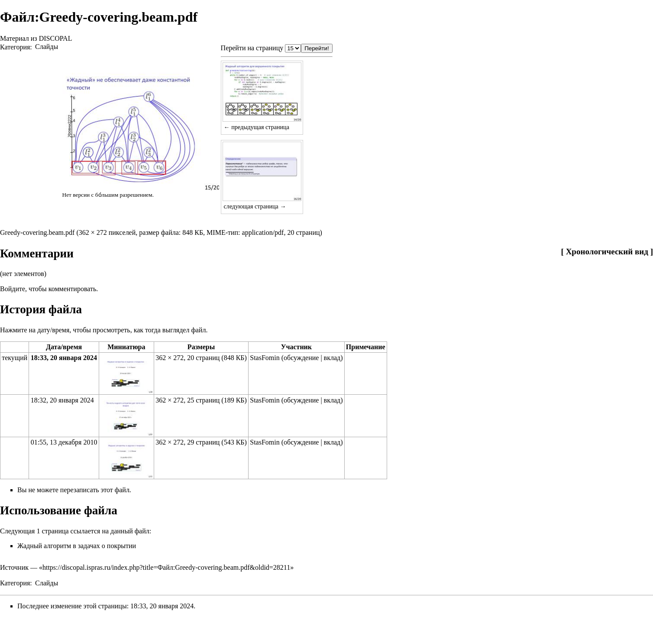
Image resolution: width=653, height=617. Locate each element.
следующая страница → (255, 206)
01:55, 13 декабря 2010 (64, 442)
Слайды (46, 46)
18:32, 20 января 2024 (62, 400)
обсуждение (301, 357)
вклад (332, 357)
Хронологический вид (607, 251)
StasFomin (264, 357)
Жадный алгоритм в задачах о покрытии (76, 545)
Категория (15, 46)
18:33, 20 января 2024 (64, 357)
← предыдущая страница (256, 126)
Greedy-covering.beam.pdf (37, 232)
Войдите (12, 288)
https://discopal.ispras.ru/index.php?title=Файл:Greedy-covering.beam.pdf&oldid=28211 (166, 567)
